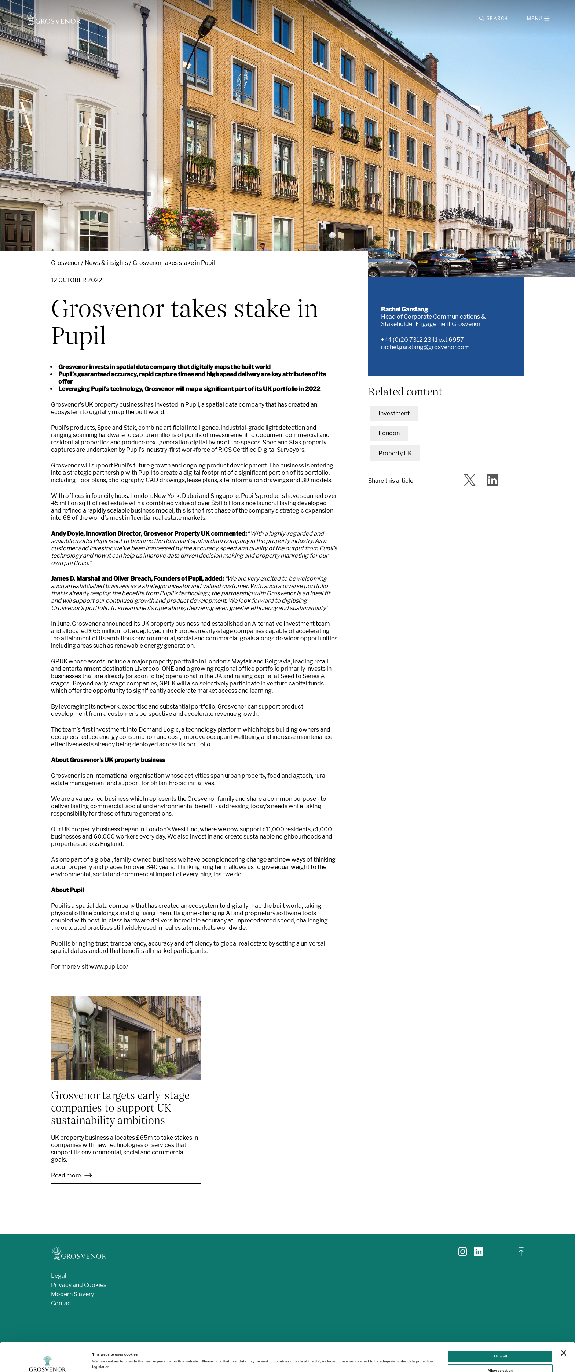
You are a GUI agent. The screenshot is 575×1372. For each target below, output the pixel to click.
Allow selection (500, 1343)
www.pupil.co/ (108, 966)
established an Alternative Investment (263, 623)
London (389, 433)
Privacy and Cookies (78, 1285)
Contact (62, 1303)
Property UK (395, 453)
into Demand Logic (153, 729)
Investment (394, 413)
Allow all (500, 1329)
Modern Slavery (72, 1294)
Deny (500, 1357)
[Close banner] (563, 1325)
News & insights (106, 262)
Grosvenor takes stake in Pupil (174, 262)
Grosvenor (65, 262)
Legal (58, 1275)
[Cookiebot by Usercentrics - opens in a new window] (47, 1359)
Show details (304, 1359)
